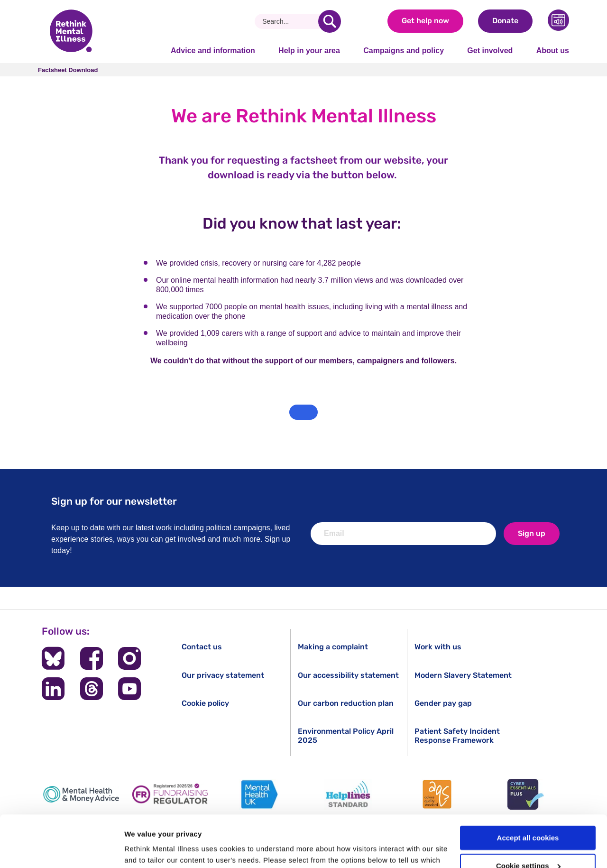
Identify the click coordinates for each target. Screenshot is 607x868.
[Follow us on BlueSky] (53, 658)
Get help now (425, 20)
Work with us (437, 646)
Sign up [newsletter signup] (531, 533)
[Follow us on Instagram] (129, 658)
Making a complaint (333, 646)
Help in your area (309, 50)
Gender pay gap (443, 703)
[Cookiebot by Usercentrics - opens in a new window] (61, 849)
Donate (505, 20)
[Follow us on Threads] (91, 689)
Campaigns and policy (403, 50)
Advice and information (213, 50)
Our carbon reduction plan (346, 703)
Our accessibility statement (348, 675)
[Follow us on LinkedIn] (53, 689)
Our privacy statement (223, 675)
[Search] (290, 21)
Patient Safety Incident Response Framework (457, 736)
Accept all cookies (528, 789)
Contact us (202, 646)
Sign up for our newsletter (114, 501)
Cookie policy (205, 703)
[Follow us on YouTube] (129, 689)
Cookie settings (528, 817)
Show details (146, 849)
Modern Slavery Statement (463, 675)
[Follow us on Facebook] (91, 658)
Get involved (490, 50)
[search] (329, 21)
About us (552, 50)
